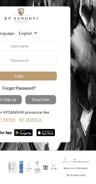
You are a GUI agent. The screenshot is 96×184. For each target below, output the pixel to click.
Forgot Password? (19, 88)
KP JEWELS (30, 120)
